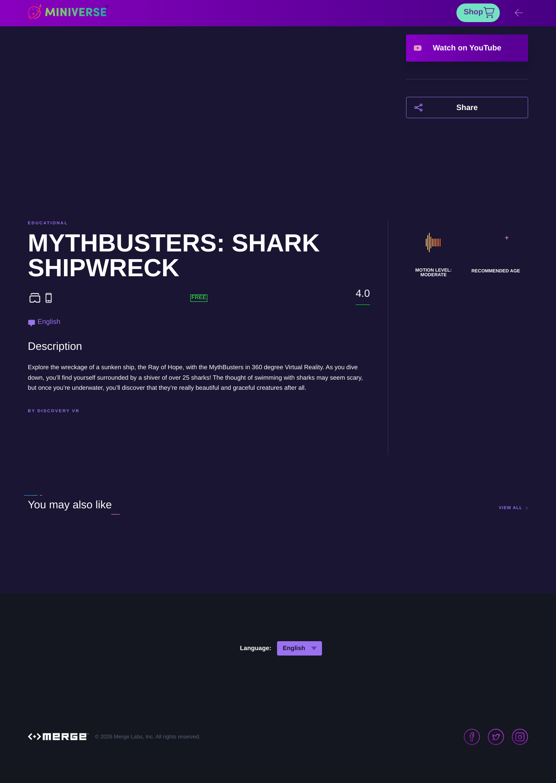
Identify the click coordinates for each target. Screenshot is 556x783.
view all (510, 508)
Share (467, 107)
